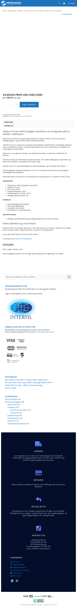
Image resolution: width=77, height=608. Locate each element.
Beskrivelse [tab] (8, 122)
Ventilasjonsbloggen (13, 402)
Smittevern (11, 421)
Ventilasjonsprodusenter (17, 423)
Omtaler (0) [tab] (8, 126)
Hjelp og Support (11, 399)
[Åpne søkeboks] (59, 3)
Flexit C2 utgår (10, 388)
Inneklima (11, 407)
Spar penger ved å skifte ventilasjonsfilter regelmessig (26, 380)
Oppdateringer (13, 415)
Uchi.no (54, 604)
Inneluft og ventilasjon (18, 410)
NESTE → (71, 14)
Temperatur (14, 413)
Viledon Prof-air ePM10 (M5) (33, 11)
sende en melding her (23, 239)
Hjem (4, 11)
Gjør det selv (12, 404)
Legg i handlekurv (29, 104)
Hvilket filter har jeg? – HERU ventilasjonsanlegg (23, 385)
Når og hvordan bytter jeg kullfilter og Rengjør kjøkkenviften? (29, 382)
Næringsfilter (11, 11)
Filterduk (20, 11)
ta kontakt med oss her (45, 332)
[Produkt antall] (11, 104)
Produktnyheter (13, 418)
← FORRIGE (64, 14)
